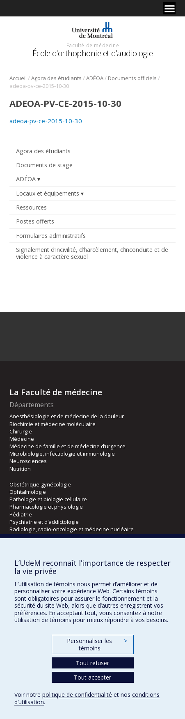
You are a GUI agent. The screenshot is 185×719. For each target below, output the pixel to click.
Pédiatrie (20, 514)
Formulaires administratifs (51, 236)
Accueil (18, 78)
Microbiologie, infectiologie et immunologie (62, 453)
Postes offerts (35, 221)
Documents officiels (132, 78)
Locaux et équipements (47, 193)
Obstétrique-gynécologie (40, 484)
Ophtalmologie (27, 491)
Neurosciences (28, 461)
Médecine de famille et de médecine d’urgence (67, 446)
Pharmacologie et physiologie (46, 506)
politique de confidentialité (77, 694)
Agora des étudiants (56, 78)
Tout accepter (92, 677)
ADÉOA (94, 78)
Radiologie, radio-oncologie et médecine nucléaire (71, 529)
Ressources (31, 207)
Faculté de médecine (92, 45)
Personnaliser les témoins (97, 644)
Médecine (21, 438)
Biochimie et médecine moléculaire (52, 424)
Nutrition (20, 468)
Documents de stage (44, 165)
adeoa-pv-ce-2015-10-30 (45, 121)
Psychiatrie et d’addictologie (44, 521)
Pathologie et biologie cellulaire (48, 499)
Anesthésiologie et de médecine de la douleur (66, 416)
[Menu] (169, 8)
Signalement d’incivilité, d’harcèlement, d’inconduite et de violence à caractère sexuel (92, 253)
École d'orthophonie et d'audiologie (92, 53)
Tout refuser (92, 663)
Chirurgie (20, 431)
